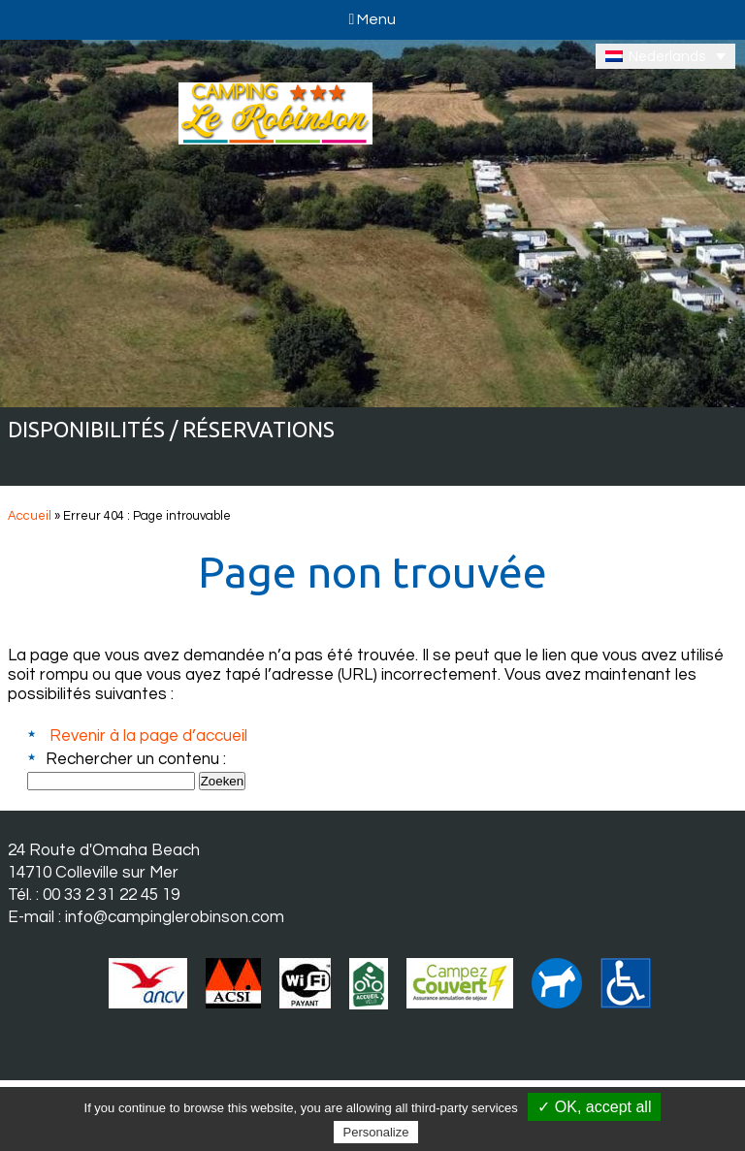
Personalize (376, 1132)
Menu (373, 19)
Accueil (29, 516)
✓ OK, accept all (594, 1107)
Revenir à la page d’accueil (148, 736)
